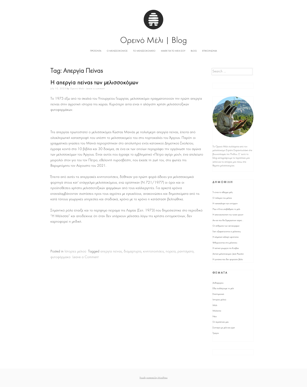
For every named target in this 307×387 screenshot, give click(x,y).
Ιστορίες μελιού (75, 251)
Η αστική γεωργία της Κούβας (226, 248)
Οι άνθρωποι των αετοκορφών (226, 226)
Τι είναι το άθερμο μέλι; (223, 192)
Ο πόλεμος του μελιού (222, 198)
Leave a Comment (85, 257)
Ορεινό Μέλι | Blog (153, 40)
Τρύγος (216, 333)
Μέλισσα (217, 311)
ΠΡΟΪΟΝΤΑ (95, 51)
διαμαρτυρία (132, 251)
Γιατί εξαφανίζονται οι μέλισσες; (227, 231)
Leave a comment (95, 88)
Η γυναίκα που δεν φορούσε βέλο (228, 259)
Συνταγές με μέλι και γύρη (224, 328)
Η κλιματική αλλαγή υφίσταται (225, 237)
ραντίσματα (185, 251)
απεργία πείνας (111, 251)
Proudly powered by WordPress (153, 378)
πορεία (171, 251)
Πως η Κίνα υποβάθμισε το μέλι (226, 209)
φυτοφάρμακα (60, 257)
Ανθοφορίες (218, 283)
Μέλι (215, 305)
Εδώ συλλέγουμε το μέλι (223, 288)
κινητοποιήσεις (153, 251)
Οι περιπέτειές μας (220, 322)
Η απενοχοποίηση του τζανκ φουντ (228, 215)
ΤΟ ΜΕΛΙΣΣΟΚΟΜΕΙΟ (144, 51)
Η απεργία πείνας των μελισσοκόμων (94, 83)
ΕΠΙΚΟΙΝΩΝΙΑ (209, 51)
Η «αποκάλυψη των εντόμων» (225, 203)
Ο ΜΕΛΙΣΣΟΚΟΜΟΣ (117, 51)
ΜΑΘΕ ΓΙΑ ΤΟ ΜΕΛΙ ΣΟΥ (173, 51)
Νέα (215, 316)
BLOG (194, 51)
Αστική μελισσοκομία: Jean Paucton (228, 254)
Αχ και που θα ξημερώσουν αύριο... (228, 220)
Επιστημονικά (218, 294)
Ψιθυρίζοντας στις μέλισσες (225, 243)
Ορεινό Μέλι (77, 88)
